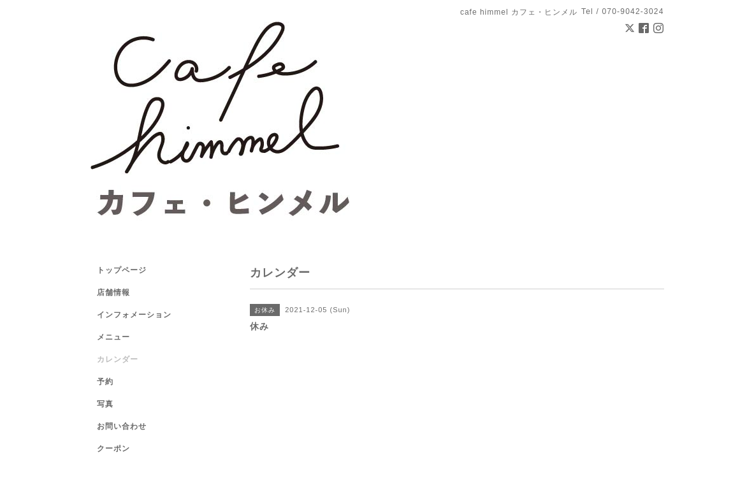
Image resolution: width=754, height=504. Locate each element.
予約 (105, 381)
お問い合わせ (122, 426)
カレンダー (117, 359)
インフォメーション (134, 314)
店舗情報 (113, 292)
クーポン (113, 448)
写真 (105, 404)
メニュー (113, 337)
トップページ (122, 270)
